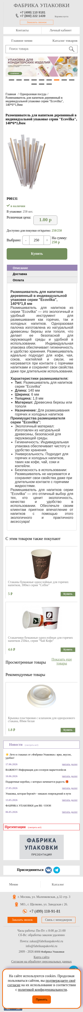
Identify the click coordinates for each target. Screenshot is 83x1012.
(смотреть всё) (31, 745)
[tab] (42, 268)
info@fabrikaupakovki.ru (41, 946)
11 (41, 84)
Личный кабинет (60, 30)
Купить (37, 253)
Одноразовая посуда (33, 94)
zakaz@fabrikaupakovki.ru (46, 941)
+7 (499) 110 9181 (32, 12)
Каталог (58, 884)
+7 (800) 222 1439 (32, 16)
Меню (13, 884)
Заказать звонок (36, 22)
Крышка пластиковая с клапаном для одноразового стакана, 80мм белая (41, 719)
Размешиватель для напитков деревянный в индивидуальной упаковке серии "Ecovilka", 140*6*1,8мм (35, 101)
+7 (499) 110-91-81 (44, 911)
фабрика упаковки (41, 5)
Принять (41, 999)
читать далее (69, 764)
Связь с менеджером (58, 919)
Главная (11, 94)
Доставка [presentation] (20, 274)
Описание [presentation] (20, 268)
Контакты (22, 30)
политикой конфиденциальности (42, 989)
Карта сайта (41, 957)
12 (49, 84)
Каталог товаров (64, 40)
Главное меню (21, 40)
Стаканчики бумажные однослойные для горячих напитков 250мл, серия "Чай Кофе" (40, 639)
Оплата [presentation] (18, 280)
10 (34, 84)
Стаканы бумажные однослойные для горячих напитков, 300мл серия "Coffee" (38, 583)
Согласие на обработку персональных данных (41, 961)
